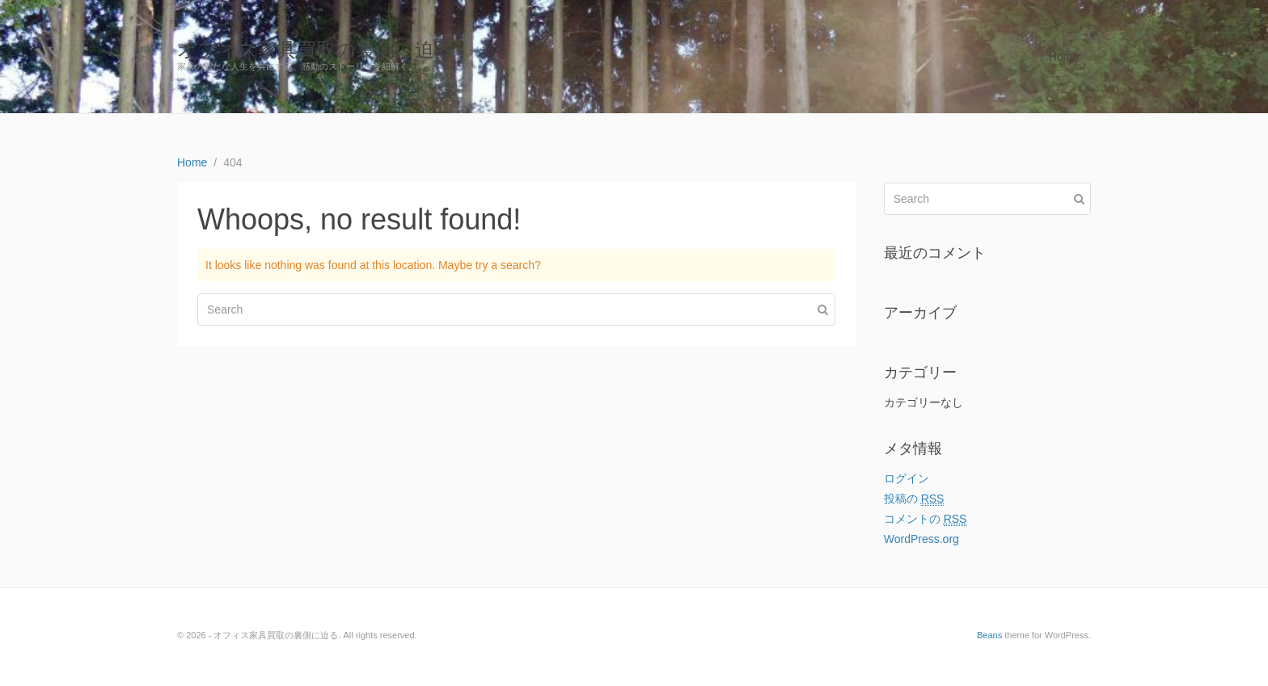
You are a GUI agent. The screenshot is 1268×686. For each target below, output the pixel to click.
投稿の (914, 499)
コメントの (925, 519)
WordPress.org (921, 538)
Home (1064, 56)
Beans (989, 635)
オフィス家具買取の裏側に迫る (315, 50)
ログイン (906, 478)
